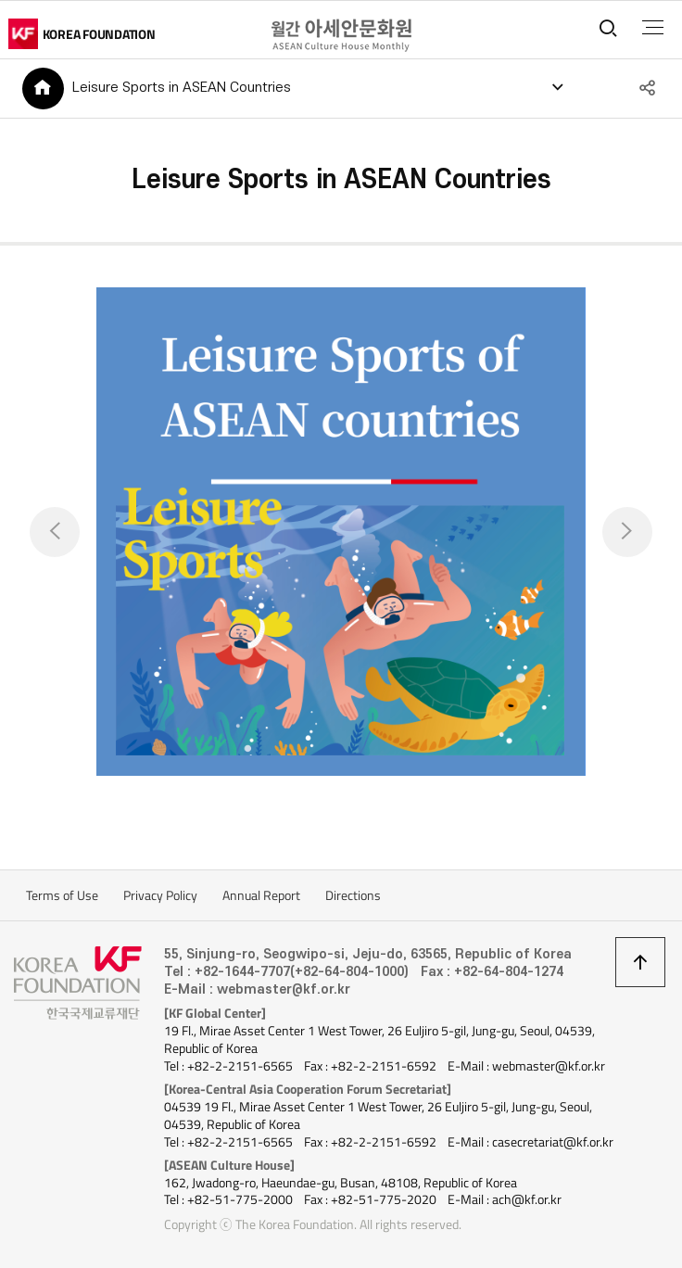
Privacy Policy (160, 895)
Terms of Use (62, 895)
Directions (353, 895)
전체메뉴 (652, 27)
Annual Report (261, 895)
